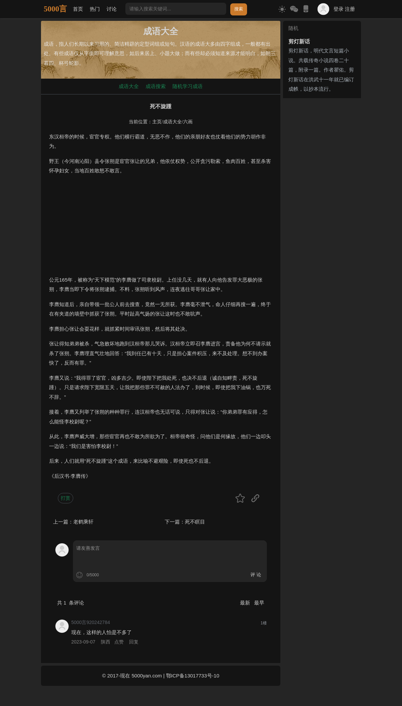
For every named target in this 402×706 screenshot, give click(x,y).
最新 (245, 603)
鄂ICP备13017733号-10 (192, 675)
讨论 (112, 9)
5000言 (55, 9)
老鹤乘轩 (83, 522)
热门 (95, 9)
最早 (259, 603)
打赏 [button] (65, 498)
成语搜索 (156, 86)
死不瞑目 (195, 522)
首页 (78, 9)
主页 (157, 121)
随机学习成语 (187, 86)
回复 (133, 642)
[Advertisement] (160, 228)
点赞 (119, 642)
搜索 (238, 8)
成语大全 (129, 86)
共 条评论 (70, 603)
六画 (188, 121)
